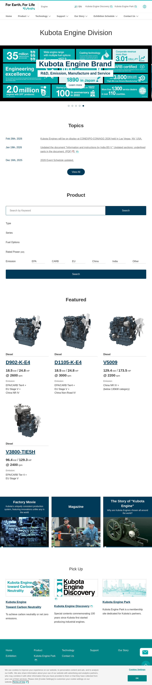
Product (38, 652)
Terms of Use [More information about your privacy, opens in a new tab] (19, 682)
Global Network (144, 6)
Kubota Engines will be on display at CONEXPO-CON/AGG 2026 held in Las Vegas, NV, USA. (91, 138)
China (95, 261)
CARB (55, 261)
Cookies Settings (137, 670)
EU (73, 261)
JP (75, 6)
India (115, 261)
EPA (34, 261)
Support (94, 652)
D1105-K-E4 (68, 362)
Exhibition (11, 658)
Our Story (123, 652)
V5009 (112, 362)
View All (76, 172)
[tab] (69, 106)
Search (126, 210)
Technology (68, 652)
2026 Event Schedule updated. (57, 160)
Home (9, 16)
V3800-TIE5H (20, 454)
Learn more (76, 85)
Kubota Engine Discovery (97, 6)
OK (137, 678)
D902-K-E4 (18, 362)
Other (136, 261)
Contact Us (68, 658)
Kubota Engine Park (124, 6)
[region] (76, 675)
